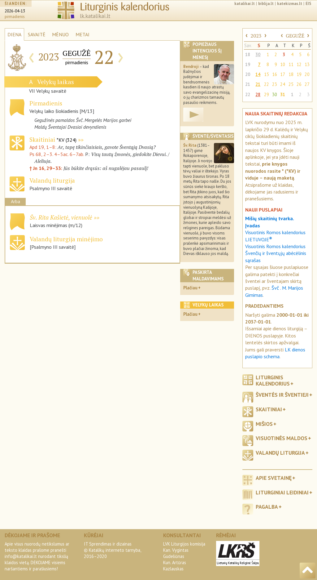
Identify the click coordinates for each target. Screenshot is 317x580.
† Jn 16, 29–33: (46, 168)
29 (266, 94)
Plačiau (190, 288)
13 (307, 64)
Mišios (264, 423)
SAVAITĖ (37, 34)
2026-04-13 (15, 11)
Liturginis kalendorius (273, 380)
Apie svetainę (274, 477)
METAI (82, 34)
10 (282, 64)
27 (307, 84)
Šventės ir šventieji (282, 394)
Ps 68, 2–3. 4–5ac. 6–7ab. (56, 154)
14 (257, 74)
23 (274, 84)
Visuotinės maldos (281, 438)
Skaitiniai (52, 139)
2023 (256, 35)
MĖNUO (60, 34)
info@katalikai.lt (21, 556)
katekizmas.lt (289, 3)
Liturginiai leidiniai (282, 492)
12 (299, 64)
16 (274, 74)
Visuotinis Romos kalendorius (275, 246)
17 (282, 74)
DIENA (14, 34)
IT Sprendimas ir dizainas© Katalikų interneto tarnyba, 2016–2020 (112, 550)
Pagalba (267, 506)
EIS (308, 3)
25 (291, 84)
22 (266, 84)
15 (266, 74)
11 (291, 64)
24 (282, 84)
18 (247, 54)
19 (247, 64)
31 (282, 94)
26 (299, 84)
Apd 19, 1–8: (43, 147)
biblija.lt (266, 3)
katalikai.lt (244, 3)
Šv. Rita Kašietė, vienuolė (61, 217)
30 (257, 54)
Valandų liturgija (280, 452)
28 (257, 94)
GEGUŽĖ (295, 35)
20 (247, 74)
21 (247, 84)
